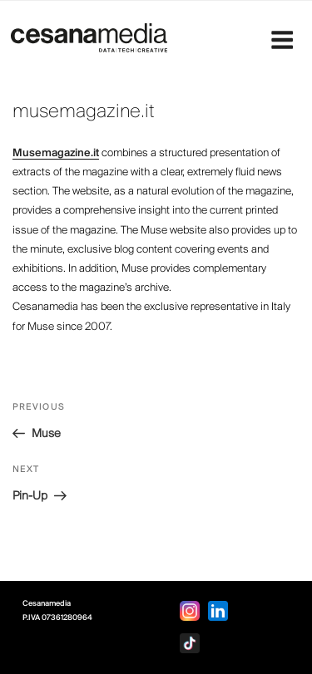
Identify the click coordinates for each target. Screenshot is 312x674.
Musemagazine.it (55, 153)
